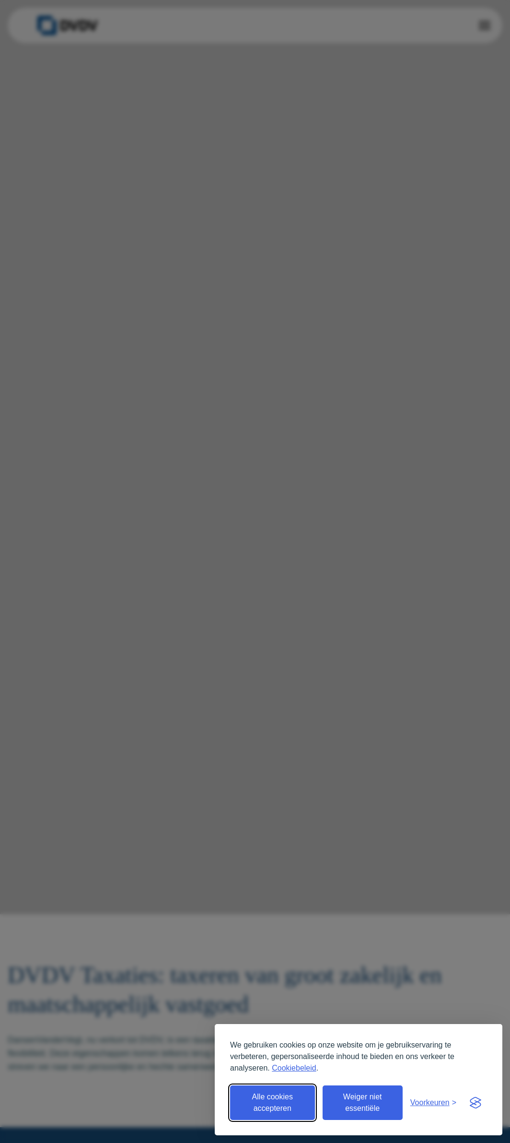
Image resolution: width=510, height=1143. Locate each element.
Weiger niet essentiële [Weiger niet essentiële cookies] (362, 1102)
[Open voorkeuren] (433, 1102)
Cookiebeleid (294, 1068)
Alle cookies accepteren (272, 1102)
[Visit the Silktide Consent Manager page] (475, 1102)
